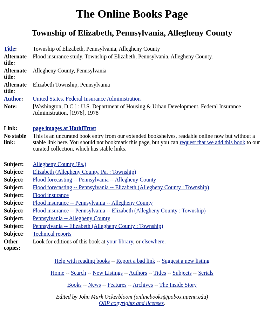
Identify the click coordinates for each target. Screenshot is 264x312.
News (94, 285)
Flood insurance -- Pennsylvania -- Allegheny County (93, 203)
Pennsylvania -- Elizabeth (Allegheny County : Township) (98, 226)
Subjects (181, 273)
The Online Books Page (132, 13)
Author (12, 99)
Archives (143, 285)
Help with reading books (82, 261)
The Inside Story (178, 285)
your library (120, 241)
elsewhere (153, 241)
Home (57, 273)
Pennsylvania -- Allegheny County (71, 218)
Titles (160, 273)
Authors (138, 273)
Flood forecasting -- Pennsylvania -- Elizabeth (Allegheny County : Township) (121, 187)
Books (74, 285)
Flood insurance (51, 195)
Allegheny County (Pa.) (59, 164)
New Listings (108, 273)
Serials (206, 273)
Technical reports (52, 234)
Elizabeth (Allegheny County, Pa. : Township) (84, 172)
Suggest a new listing (185, 261)
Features (116, 285)
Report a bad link (135, 261)
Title (9, 49)
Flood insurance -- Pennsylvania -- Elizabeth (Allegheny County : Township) (119, 211)
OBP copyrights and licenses (131, 303)
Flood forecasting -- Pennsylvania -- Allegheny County (94, 180)
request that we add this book (212, 142)
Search (78, 273)
